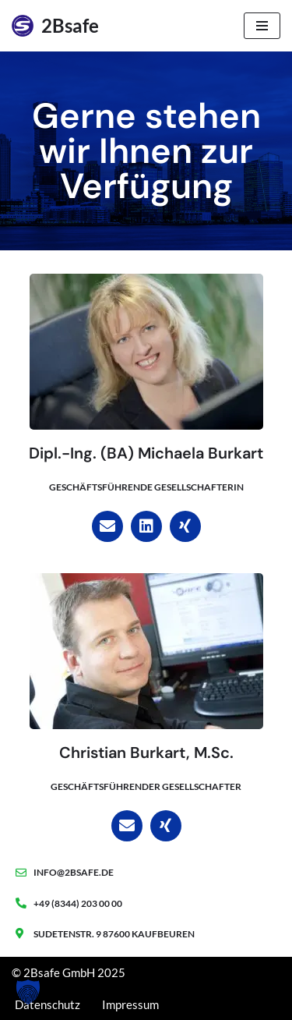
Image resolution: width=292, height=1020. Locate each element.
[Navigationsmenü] (262, 25)
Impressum (130, 1004)
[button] (28, 992)
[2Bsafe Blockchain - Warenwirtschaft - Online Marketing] (55, 26)
